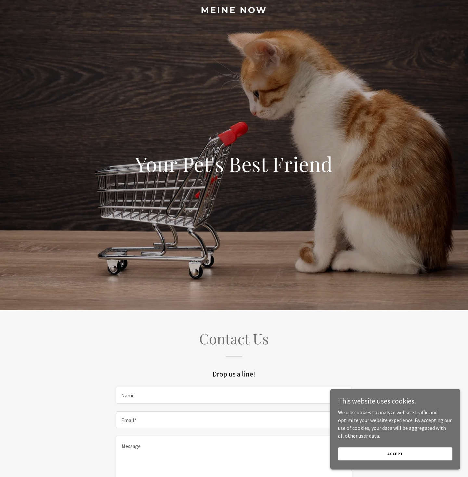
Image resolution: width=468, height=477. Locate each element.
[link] (234, 11)
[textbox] (234, 395)
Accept (395, 462)
